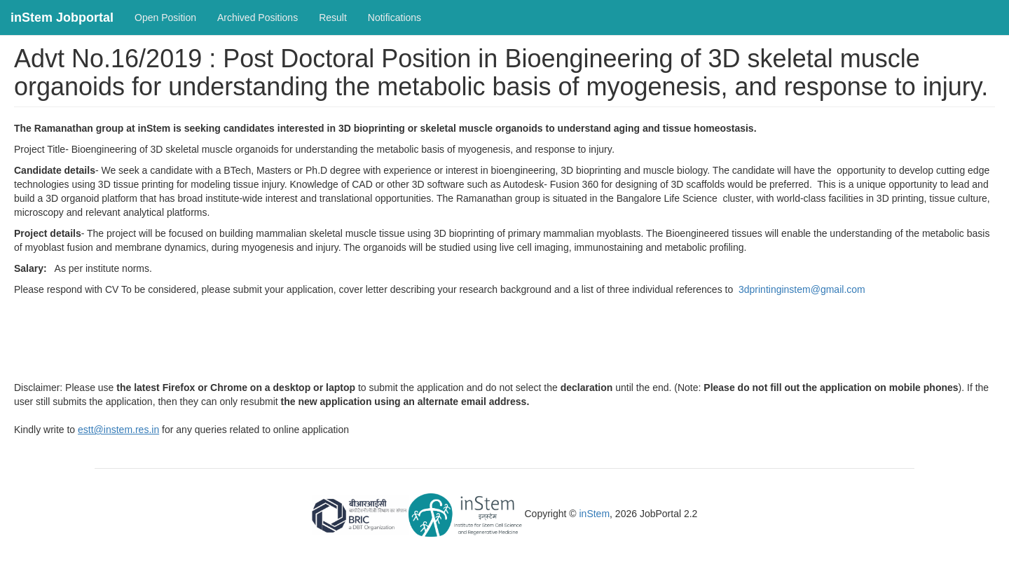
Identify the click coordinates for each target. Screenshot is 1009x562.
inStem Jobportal (62, 18)
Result (333, 17)
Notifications (394, 17)
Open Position (165, 17)
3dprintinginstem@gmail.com (802, 289)
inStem (594, 514)
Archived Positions (257, 17)
